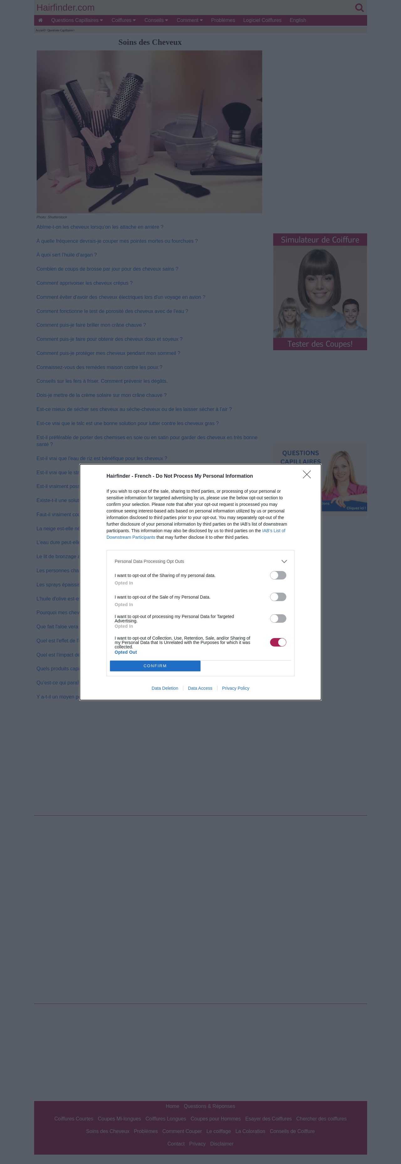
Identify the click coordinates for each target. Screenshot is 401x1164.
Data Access (200, 688)
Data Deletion (165, 688)
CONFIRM (155, 665)
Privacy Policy (235, 688)
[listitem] (200, 561)
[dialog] (200, 582)
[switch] (278, 575)
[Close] (309, 476)
